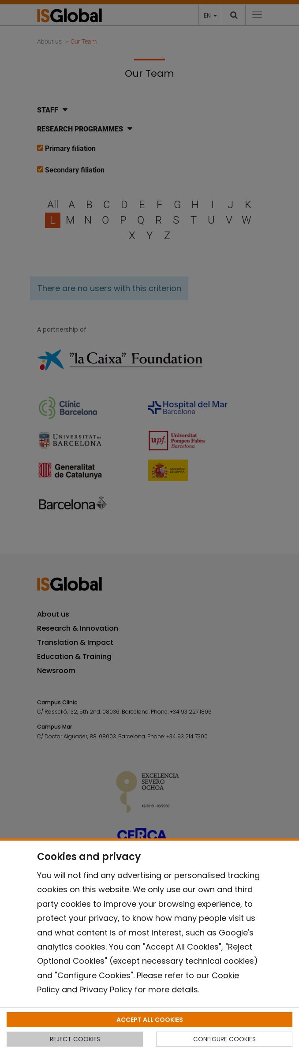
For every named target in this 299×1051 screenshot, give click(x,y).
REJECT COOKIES (75, 1039)
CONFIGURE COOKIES (224, 1039)
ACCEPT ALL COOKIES (149, 1019)
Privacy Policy (105, 989)
